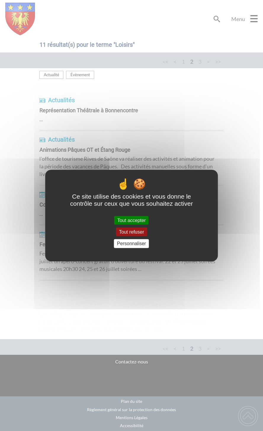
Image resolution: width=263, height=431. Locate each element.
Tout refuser (131, 231)
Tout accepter (131, 220)
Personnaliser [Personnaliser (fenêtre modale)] (131, 243)
